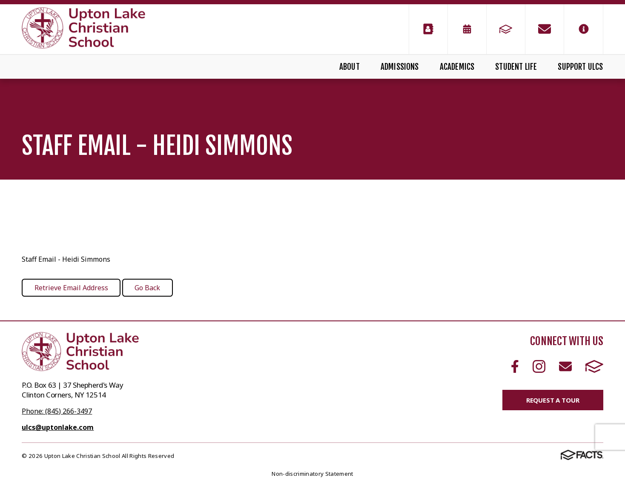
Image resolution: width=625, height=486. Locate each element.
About (349, 67)
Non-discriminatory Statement (312, 473)
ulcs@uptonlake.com (58, 427)
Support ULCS (580, 67)
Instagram (539, 366)
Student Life (516, 67)
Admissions (400, 67)
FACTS (594, 366)
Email (565, 366)
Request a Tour (552, 400)
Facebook (515, 366)
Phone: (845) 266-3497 (57, 411)
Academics (457, 67)
